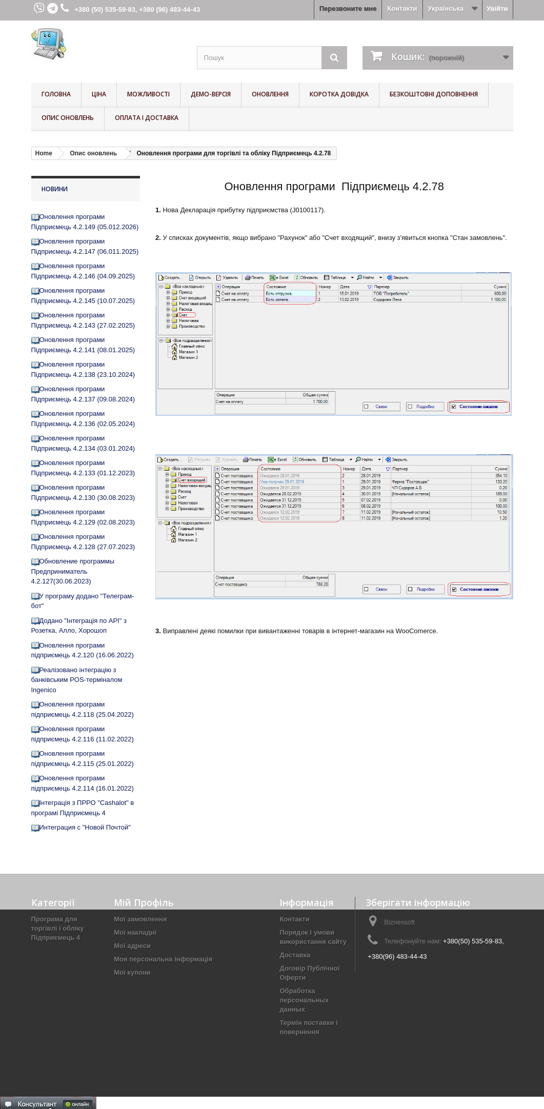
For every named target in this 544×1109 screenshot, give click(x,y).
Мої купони (132, 972)
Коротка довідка (339, 94)
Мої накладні (135, 932)
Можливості (148, 94)
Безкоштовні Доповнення (434, 94)
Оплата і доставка (146, 117)
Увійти (497, 8)
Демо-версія (211, 94)
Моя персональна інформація (163, 959)
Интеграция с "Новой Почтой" (85, 827)
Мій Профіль (144, 902)
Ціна (99, 94)
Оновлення (270, 94)
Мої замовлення (140, 919)
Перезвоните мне (348, 8)
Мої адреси (132, 946)
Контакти (402, 8)
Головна (56, 94)
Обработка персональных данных (304, 1000)
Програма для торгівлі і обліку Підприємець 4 (57, 928)
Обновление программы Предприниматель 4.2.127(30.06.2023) (73, 571)
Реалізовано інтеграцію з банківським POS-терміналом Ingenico (77, 680)
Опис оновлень (68, 117)
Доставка (294, 955)
